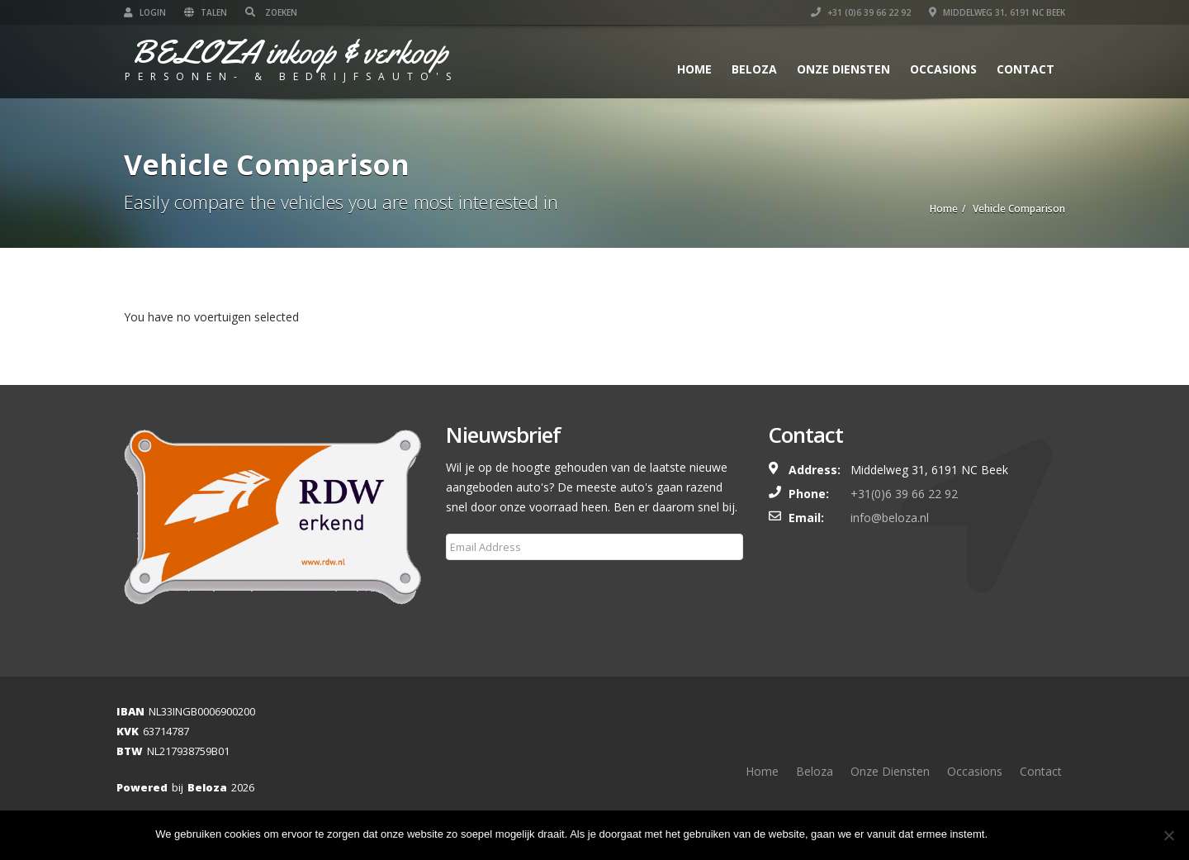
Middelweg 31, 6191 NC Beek (997, 12)
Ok (1015, 835)
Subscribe (482, 586)
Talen (205, 12)
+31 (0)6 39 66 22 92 (861, 12)
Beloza (754, 69)
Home (694, 69)
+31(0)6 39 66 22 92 (904, 493)
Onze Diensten (843, 69)
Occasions (943, 69)
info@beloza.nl (889, 517)
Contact (1025, 69)
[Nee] (1168, 835)
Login (145, 12)
